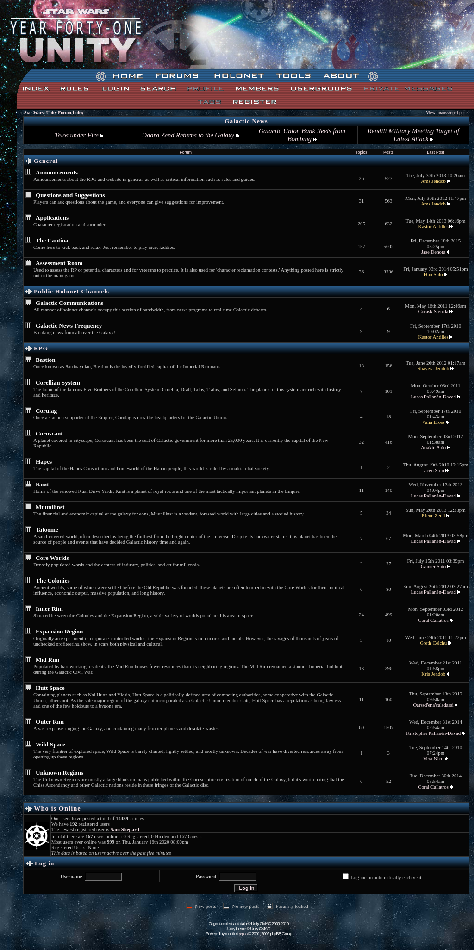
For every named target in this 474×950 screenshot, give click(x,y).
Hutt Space (50, 687)
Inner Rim (49, 608)
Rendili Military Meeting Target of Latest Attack (413, 135)
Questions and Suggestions (70, 195)
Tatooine (47, 529)
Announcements (57, 172)
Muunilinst (50, 506)
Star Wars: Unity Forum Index (53, 112)
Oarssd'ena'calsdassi (433, 705)
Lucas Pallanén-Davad (433, 396)
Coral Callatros (433, 620)
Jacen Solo (433, 470)
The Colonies (53, 580)
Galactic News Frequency (69, 325)
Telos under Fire (79, 135)
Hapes (44, 461)
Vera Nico (433, 758)
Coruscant (49, 433)
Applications (52, 217)
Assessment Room (59, 263)
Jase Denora (433, 252)
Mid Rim (47, 659)
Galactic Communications (69, 302)
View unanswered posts (447, 112)
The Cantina (52, 240)
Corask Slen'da (433, 311)
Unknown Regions (59, 772)
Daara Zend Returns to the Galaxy (190, 135)
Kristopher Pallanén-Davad (433, 733)
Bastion (46, 359)
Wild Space (50, 744)
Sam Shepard (125, 829)
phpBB (243, 934)
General (46, 160)
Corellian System (58, 382)
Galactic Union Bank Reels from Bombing (302, 135)
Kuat (42, 484)
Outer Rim (50, 721)
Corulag (46, 410)
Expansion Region (59, 631)
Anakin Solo (433, 447)
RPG (41, 348)
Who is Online (57, 808)
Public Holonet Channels (71, 291)
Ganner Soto (433, 566)
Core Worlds (52, 557)
